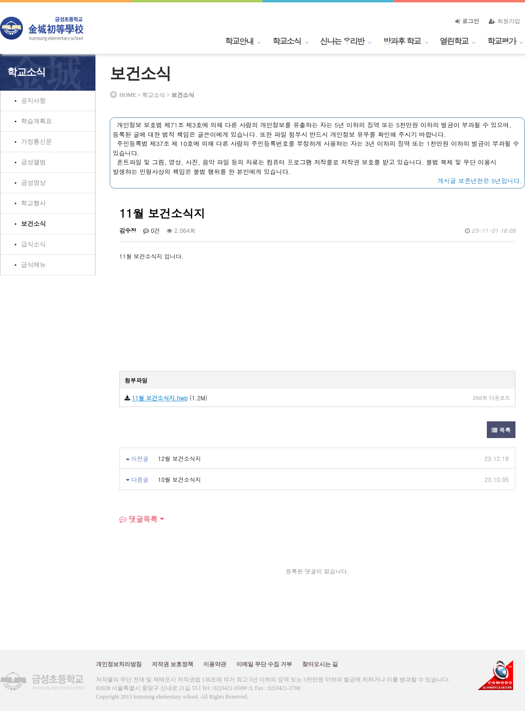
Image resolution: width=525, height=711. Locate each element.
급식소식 (33, 244)
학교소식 (287, 41)
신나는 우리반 (342, 41)
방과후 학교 (401, 41)
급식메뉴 (33, 264)
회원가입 (504, 21)
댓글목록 (138, 519)
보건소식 (33, 223)
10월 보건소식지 (179, 479)
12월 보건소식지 (179, 458)
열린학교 (454, 41)
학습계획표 (36, 121)
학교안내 (239, 41)
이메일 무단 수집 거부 (264, 664)
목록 (501, 430)
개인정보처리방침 (119, 664)
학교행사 (33, 203)
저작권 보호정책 (172, 664)
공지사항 (33, 100)
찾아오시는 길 (320, 664)
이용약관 (214, 664)
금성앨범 (33, 162)
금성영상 (33, 182)
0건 (151, 230)
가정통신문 (36, 141)
